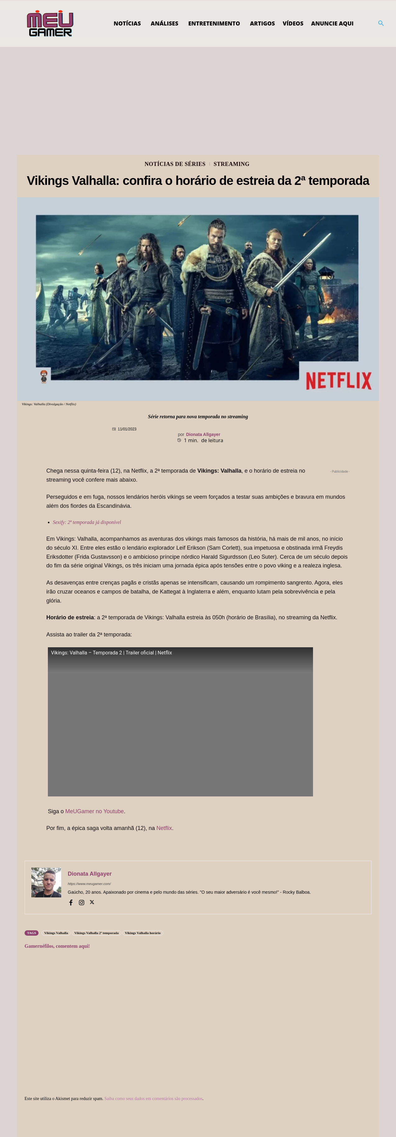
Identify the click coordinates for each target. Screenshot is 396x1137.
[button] (381, 23)
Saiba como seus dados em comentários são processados (153, 1098)
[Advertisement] (198, 93)
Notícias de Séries (175, 164)
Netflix (164, 828)
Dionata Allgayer (203, 434)
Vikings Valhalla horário (143, 933)
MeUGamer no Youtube (94, 811)
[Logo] (50, 24)
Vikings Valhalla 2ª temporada (96, 933)
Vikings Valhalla (56, 933)
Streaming (232, 164)
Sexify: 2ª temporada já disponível (87, 522)
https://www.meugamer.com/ (89, 884)
